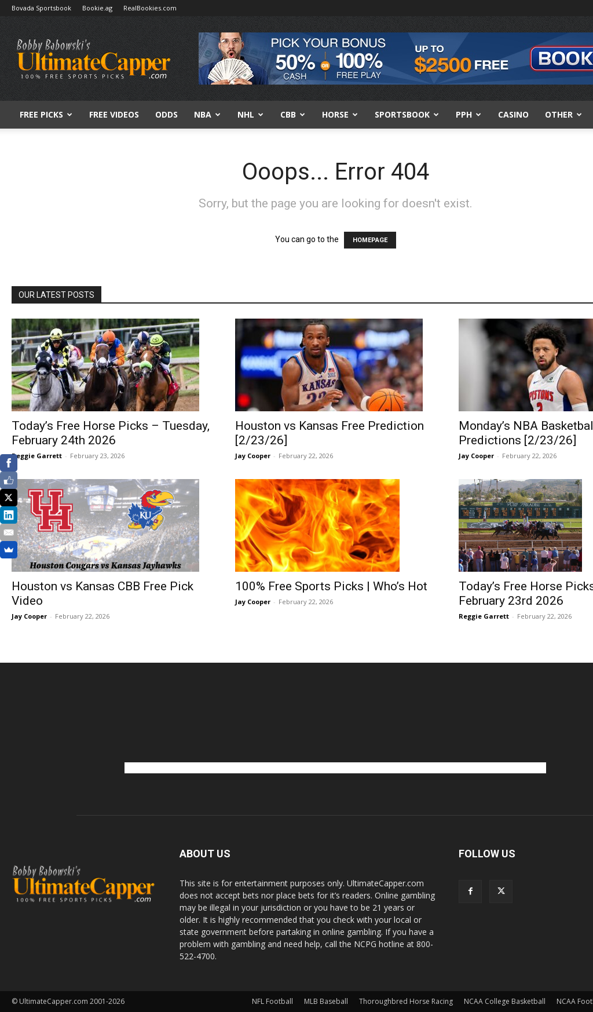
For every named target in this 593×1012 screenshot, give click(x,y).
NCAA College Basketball (505, 1001)
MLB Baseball (326, 1001)
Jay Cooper (252, 455)
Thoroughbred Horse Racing (406, 1001)
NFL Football (272, 1001)
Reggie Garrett (37, 455)
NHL (250, 114)
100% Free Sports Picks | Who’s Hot (331, 586)
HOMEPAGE (370, 240)
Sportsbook (407, 114)
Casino (513, 114)
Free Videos (114, 114)
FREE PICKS (46, 114)
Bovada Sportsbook (41, 7)
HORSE (340, 114)
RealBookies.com (150, 7)
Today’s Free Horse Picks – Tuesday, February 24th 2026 (111, 433)
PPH (468, 114)
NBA (207, 114)
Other (563, 114)
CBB (292, 114)
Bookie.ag (97, 7)
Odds (166, 114)
